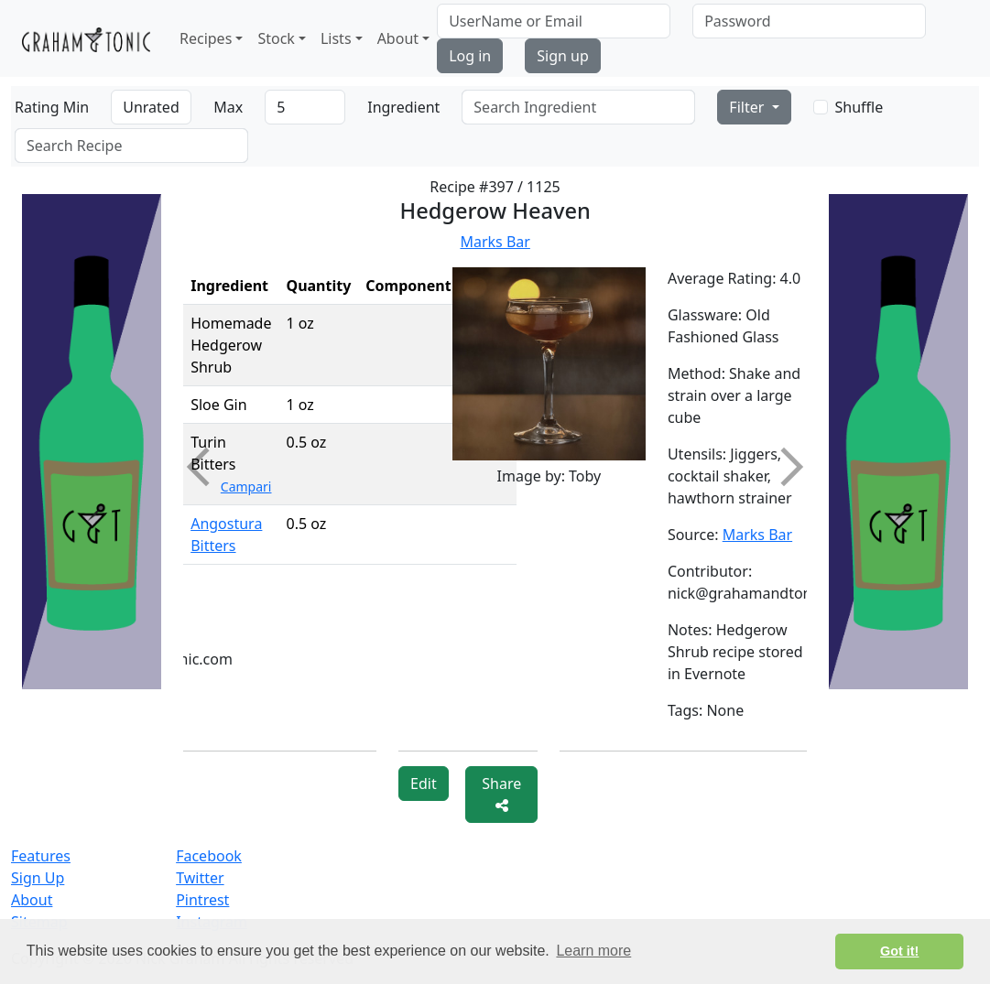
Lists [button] (336, 38)
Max (228, 107)
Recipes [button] (206, 38)
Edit (423, 783)
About (31, 900)
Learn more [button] (593, 950)
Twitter (199, 878)
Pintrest (202, 900)
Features (41, 856)
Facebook (209, 856)
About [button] (398, 38)
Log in (470, 56)
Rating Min (52, 107)
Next (784, 467)
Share (501, 793)
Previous (206, 467)
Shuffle (859, 107)
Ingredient (403, 107)
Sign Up (37, 878)
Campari (246, 486)
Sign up (563, 56)
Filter (748, 107)
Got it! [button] (899, 951)
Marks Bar (494, 242)
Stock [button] (275, 38)
